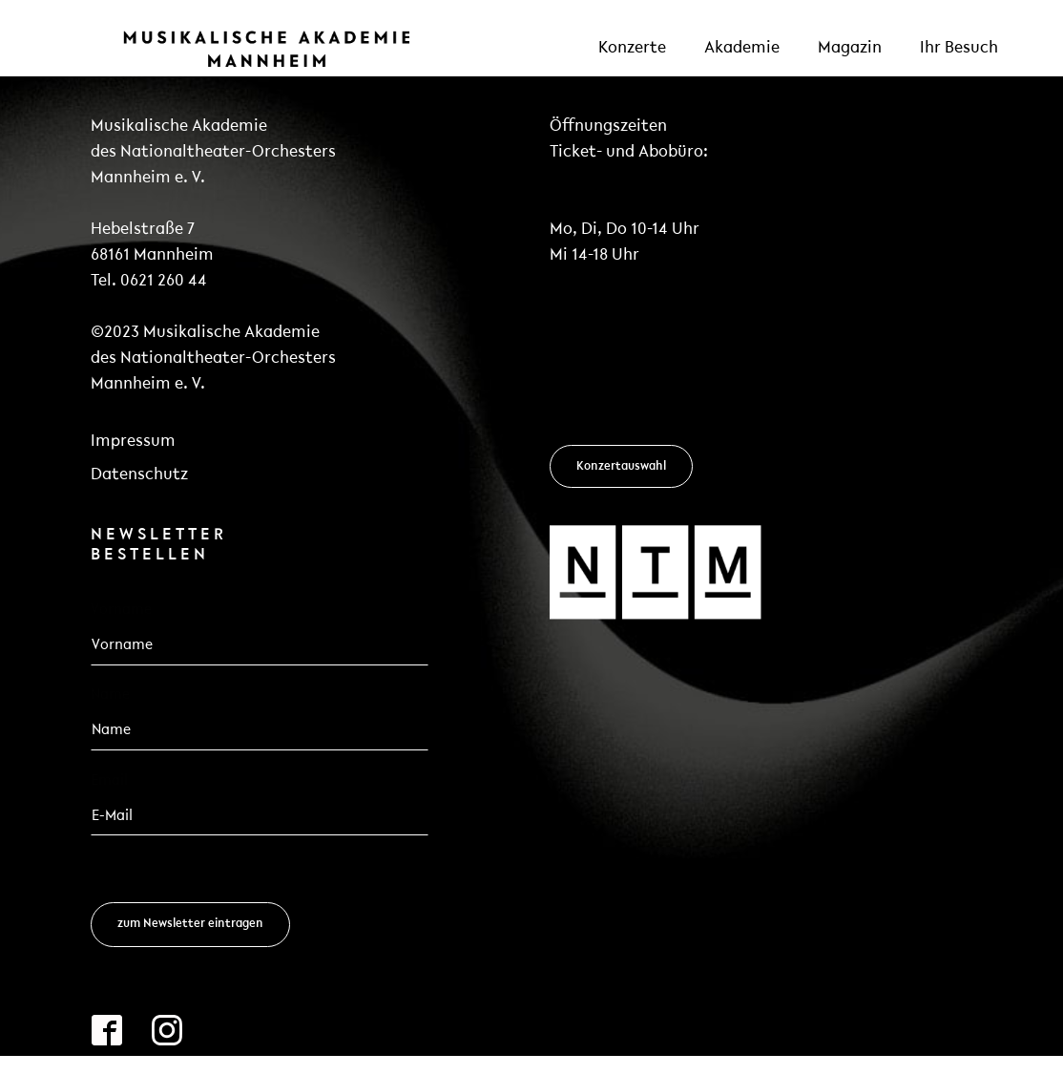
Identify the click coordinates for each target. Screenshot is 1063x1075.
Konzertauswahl (621, 466)
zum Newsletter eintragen (190, 923)
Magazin (850, 48)
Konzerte (632, 48)
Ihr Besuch (959, 48)
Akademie (742, 48)
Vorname (121, 610)
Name (110, 695)
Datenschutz (139, 475)
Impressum (133, 441)
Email (115, 780)
